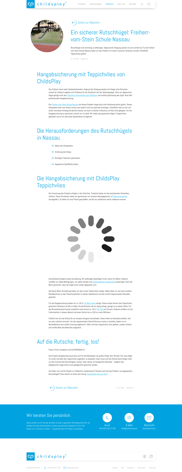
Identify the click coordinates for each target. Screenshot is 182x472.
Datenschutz (141, 468)
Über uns (121, 3)
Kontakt (132, 3)
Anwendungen (96, 3)
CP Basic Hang (90, 303)
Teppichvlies (84, 59)
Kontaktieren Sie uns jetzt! (97, 374)
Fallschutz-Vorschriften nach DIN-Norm (82, 95)
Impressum (130, 468)
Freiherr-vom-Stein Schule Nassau (65, 104)
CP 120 (100, 309)
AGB (122, 468)
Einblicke (109, 3)
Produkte (82, 3)
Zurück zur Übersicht (89, 22)
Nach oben (152, 468)
